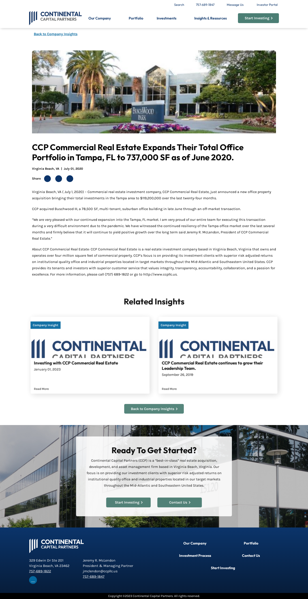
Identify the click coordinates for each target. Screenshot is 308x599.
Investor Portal (267, 5)
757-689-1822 (40, 571)
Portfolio (136, 18)
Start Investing (259, 18)
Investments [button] (166, 18)
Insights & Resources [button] (210, 18)
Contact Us (178, 501)
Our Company (195, 543)
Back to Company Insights (55, 34)
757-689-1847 (205, 5)
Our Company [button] (99, 18)
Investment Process (195, 555)
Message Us (235, 5)
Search (179, 5)
